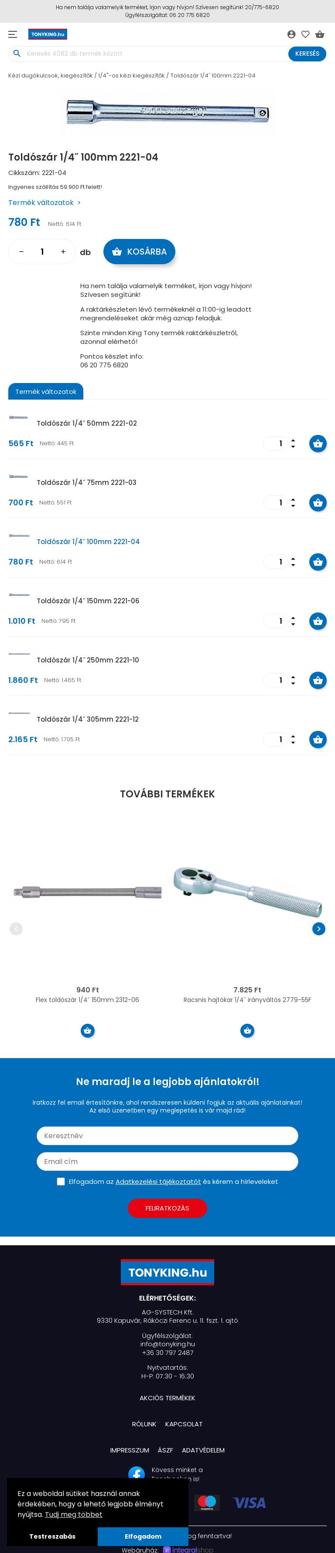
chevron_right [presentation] (319, 929)
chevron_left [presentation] (16, 929)
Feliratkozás (167, 1208)
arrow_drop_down (293, 447)
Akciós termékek (167, 1397)
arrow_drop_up (293, 439)
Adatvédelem (203, 1450)
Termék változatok (41, 203)
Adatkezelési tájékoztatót (158, 1181)
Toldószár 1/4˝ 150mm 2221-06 (88, 600)
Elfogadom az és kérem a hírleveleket (173, 1181)
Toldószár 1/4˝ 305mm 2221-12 (88, 719)
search (16, 53)
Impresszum (129, 1450)
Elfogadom (143, 1536)
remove (21, 251)
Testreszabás (52, 1536)
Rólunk (144, 1424)
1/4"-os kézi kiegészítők (131, 75)
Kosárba (140, 251)
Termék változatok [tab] (45, 391)
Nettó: (56, 224)
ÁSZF (165, 1450)
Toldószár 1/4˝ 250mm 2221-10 (88, 660)
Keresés (307, 53)
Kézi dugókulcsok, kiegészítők (50, 75)
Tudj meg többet (74, 1514)
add (63, 251)
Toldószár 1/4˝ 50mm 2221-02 (87, 423)
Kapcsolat (184, 1424)
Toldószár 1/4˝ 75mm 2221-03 (87, 482)
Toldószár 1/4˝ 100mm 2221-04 (213, 75)
